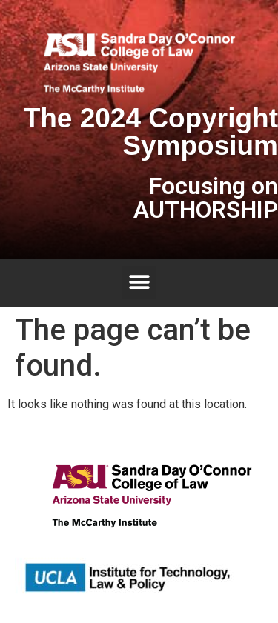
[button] (139, 282)
